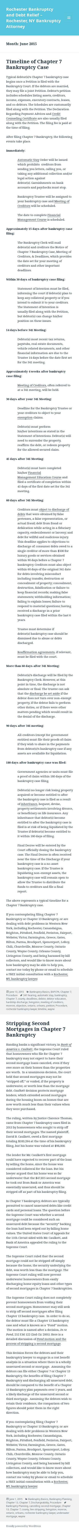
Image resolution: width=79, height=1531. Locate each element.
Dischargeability (40, 1502)
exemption (25, 417)
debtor (42, 998)
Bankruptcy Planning (60, 1499)
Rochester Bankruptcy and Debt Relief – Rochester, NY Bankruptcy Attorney (33, 17)
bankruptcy (61, 995)
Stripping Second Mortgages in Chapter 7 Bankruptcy (36, 1029)
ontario (31, 1005)
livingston (34, 1002)
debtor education (56, 998)
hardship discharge (17, 1002)
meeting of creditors (52, 1002)
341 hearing (29, 995)
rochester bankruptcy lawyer (21, 1009)
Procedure (12, 995)
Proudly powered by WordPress (23, 1526)
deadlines (31, 998)
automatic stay (45, 995)
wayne (51, 1009)
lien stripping (37, 1509)
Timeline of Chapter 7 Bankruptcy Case (34, 64)
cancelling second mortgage (45, 1506)
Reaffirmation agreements (36, 652)
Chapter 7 (65, 991)
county (21, 998)
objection (21, 1005)
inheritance (29, 804)
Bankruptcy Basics (40, 991)
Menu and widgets (69, 21)
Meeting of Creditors (32, 385)
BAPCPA (55, 991)
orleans (41, 1005)
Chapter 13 (12, 1502)
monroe (10, 1005)
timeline (42, 1009)
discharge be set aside (45, 693)
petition (50, 1005)
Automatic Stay (28, 160)
